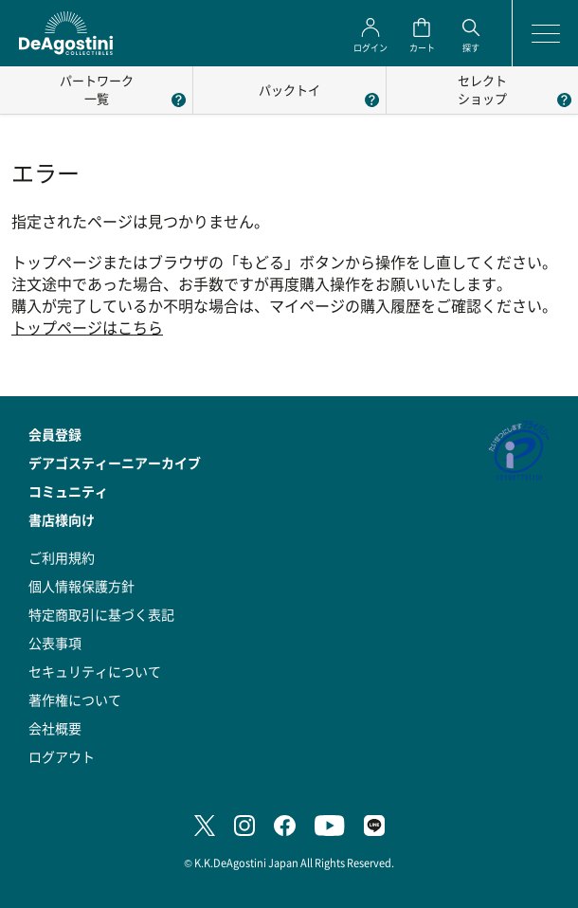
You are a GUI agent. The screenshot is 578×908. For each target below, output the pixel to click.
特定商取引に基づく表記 (101, 614)
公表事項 (54, 642)
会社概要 (54, 727)
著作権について (74, 699)
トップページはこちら (87, 327)
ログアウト (61, 756)
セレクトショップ (482, 89)
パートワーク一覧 (97, 89)
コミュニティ (68, 490)
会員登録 (54, 434)
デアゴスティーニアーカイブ (114, 462)
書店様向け (61, 519)
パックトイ (289, 90)
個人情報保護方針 (81, 585)
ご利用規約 (61, 557)
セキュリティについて (94, 671)
